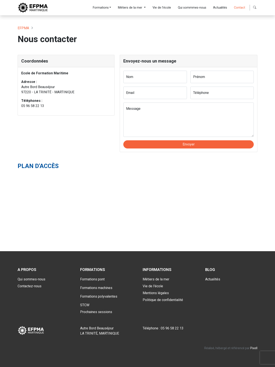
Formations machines (96, 288)
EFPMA (23, 28)
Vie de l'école (162, 7)
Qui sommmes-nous (192, 7)
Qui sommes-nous (31, 279)
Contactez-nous (29, 286)
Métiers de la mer (130, 7)
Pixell (253, 348)
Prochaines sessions (96, 312)
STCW (84, 305)
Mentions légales (156, 293)
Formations (101, 7)
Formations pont (92, 279)
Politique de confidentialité (163, 300)
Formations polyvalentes (98, 296)
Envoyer (189, 144)
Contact (239, 7)
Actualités (220, 7)
